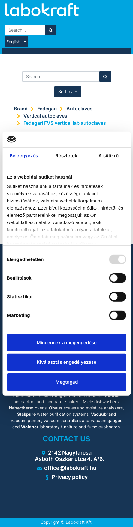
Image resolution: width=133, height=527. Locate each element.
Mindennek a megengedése (67, 342)
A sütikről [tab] (109, 155)
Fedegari (47, 109)
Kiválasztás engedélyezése (66, 362)
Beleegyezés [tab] (24, 155)
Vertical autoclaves (45, 116)
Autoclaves (79, 109)
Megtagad (67, 382)
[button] (67, 91)
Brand (21, 109)
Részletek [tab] (66, 155)
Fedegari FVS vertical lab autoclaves (64, 123)
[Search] (50, 30)
